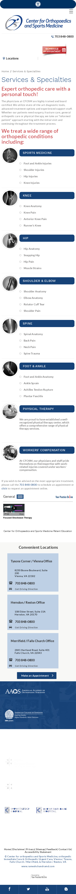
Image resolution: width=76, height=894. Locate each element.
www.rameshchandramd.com (38, 866)
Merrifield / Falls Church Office (32, 641)
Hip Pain (29, 261)
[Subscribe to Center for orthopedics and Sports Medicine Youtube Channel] (47, 889)
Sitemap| (41, 849)
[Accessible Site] (38, 4)
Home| (8, 849)
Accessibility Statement (38, 851)
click (4, 488)
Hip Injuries (31, 176)
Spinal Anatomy (33, 334)
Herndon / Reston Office (28, 602)
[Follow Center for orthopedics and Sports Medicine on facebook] (9, 889)
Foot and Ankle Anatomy (39, 376)
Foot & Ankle (34, 366)
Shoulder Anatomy (35, 291)
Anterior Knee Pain (35, 218)
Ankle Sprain (31, 383)
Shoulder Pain (32, 310)
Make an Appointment (35, 675)
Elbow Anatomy (33, 297)
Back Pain (29, 340)
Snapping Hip (32, 255)
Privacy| (30, 849)
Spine (27, 323)
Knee (27, 195)
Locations (12, 58)
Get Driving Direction (26, 589)
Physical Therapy (38, 409)
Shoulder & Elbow (39, 281)
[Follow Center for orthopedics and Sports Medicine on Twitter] (28, 889)
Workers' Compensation (44, 450)
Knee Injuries (32, 182)
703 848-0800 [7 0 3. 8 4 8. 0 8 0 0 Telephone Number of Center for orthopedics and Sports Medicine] (64, 36)
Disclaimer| (19, 849)
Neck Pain (30, 346)
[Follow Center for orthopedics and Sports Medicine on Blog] (66, 889)
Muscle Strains (32, 268)
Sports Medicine (37, 153)
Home (5, 71)
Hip (25, 238)
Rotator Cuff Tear (34, 304)
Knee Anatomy (33, 206)
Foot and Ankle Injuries (38, 163)
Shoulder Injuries (34, 169)
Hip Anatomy (32, 248)
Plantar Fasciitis (33, 396)
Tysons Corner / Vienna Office (31, 561)
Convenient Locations (38, 547)
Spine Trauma (32, 353)
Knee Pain (30, 212)
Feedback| (52, 849)
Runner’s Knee (32, 225)
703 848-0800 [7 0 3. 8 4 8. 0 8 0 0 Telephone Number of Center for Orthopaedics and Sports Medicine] (28, 484)
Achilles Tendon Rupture (38, 389)
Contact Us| (65, 849)
